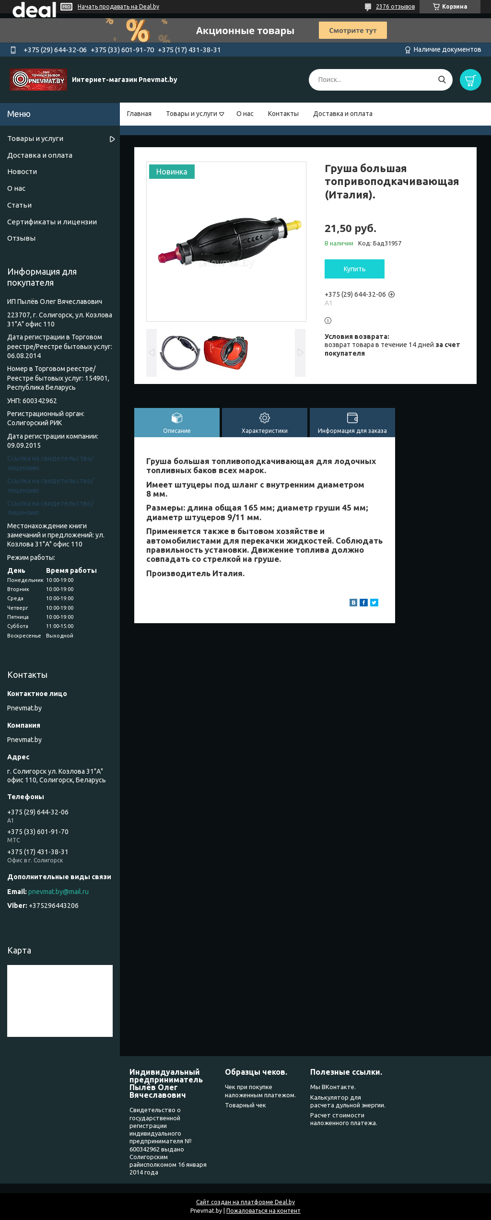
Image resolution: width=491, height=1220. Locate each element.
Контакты (283, 113)
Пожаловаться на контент (263, 1211)
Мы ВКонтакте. (333, 1086)
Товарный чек (245, 1105)
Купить (355, 269)
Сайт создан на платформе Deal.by (245, 1202)
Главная (139, 113)
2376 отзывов (395, 6)
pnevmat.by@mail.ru (58, 891)
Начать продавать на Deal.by (118, 6)
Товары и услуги (191, 113)
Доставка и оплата (343, 113)
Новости (22, 171)
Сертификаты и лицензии (52, 222)
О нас (245, 113)
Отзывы (21, 238)
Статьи (19, 205)
